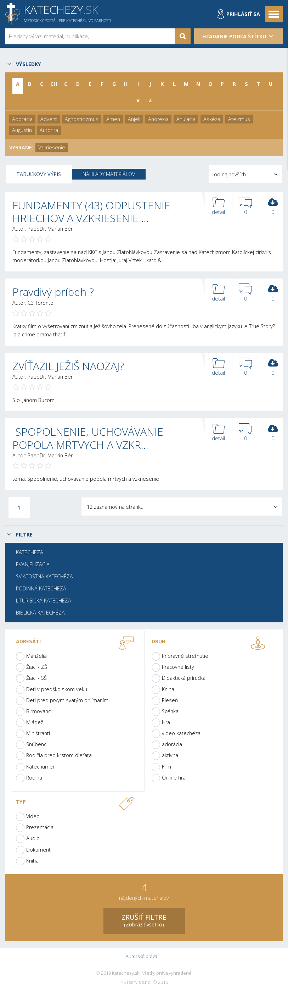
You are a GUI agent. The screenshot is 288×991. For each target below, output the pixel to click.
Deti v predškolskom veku (56, 689)
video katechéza (181, 733)
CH (53, 84)
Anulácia (186, 119)
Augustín (22, 130)
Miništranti (38, 733)
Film (166, 766)
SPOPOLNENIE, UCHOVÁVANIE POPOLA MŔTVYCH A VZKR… (87, 438)
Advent (48, 119)
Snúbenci (36, 744)
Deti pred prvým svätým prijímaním (67, 700)
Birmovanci (39, 711)
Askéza (211, 119)
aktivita (170, 755)
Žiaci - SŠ (36, 678)
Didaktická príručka (183, 678)
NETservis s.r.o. (136, 982)
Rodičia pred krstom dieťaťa (59, 755)
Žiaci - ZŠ (36, 667)
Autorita (49, 130)
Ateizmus (239, 119)
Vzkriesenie (51, 147)
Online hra (174, 777)
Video (33, 816)
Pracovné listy (178, 667)
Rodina (34, 777)
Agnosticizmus (81, 119)
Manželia (36, 656)
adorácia (172, 744)
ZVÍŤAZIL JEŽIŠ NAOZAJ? (68, 366)
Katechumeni (41, 766)
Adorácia (22, 119)
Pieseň (170, 700)
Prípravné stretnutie (185, 656)
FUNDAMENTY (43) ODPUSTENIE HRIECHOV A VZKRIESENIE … (91, 211)
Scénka (170, 711)
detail (218, 206)
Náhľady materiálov (109, 174)
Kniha (168, 689)
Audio (33, 838)
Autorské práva (141, 956)
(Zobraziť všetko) (144, 920)
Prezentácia (39, 827)
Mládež (34, 722)
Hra (166, 722)
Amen (113, 119)
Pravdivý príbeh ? (53, 292)
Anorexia (158, 119)
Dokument (38, 849)
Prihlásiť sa (243, 14)
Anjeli (134, 119)
